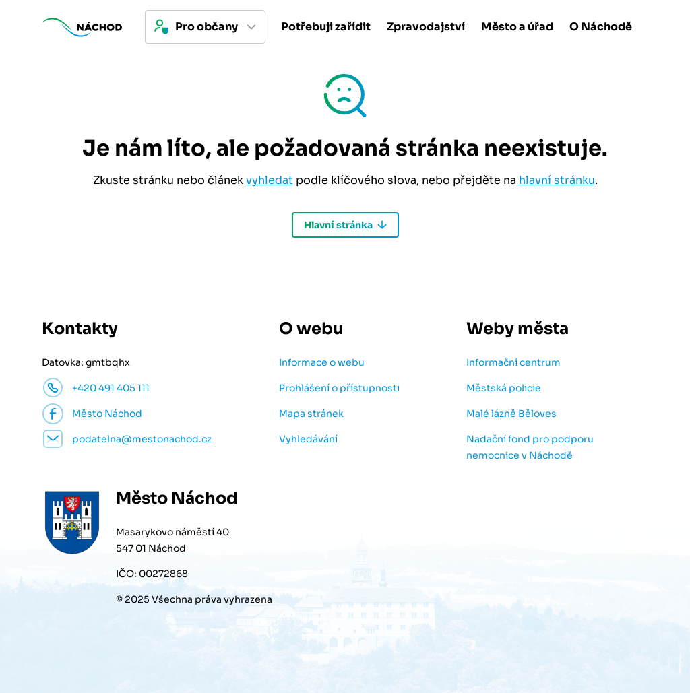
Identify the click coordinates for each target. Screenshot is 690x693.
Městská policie (503, 388)
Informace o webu (322, 362)
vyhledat (269, 180)
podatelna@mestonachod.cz (142, 439)
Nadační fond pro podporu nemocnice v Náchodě (530, 447)
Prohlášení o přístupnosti (339, 388)
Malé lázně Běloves (511, 413)
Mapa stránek (311, 413)
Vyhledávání (308, 439)
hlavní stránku (557, 180)
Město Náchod (107, 413)
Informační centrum (513, 362)
